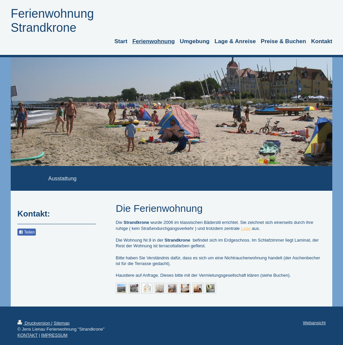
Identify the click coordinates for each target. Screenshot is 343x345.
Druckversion (34, 323)
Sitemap (62, 323)
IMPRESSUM (54, 335)
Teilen (27, 232)
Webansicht (314, 322)
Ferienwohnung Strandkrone (52, 20)
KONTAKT (27, 335)
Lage (246, 228)
